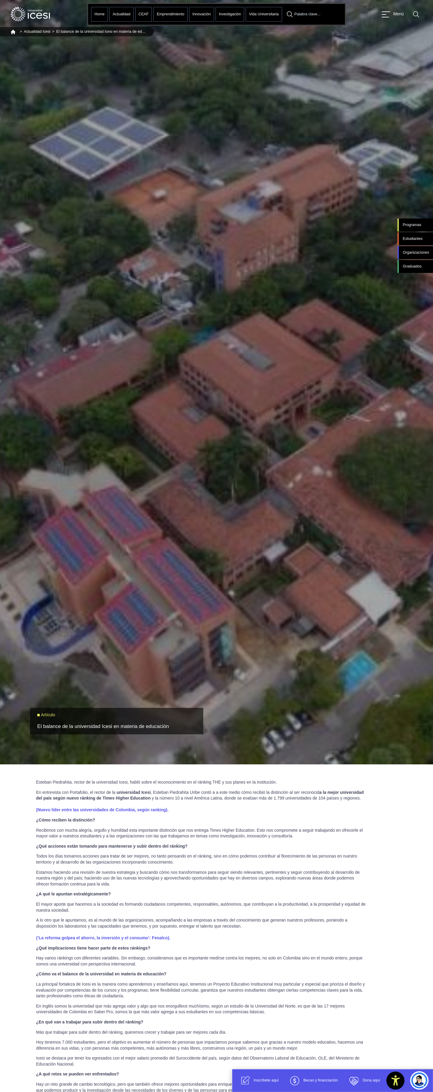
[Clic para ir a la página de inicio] (30, 14)
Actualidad (122, 14)
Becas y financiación (313, 1080)
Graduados (412, 266)
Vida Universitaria (263, 14)
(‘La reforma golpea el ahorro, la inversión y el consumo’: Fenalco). (103, 937)
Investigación (230, 14)
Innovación (201, 14)
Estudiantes (412, 239)
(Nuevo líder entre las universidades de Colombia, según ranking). (102, 809)
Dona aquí (363, 1080)
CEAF (144, 14)
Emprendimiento (170, 14)
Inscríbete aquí (258, 1080)
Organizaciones (416, 252)
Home (99, 14)
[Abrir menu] (393, 14)
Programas (412, 225)
